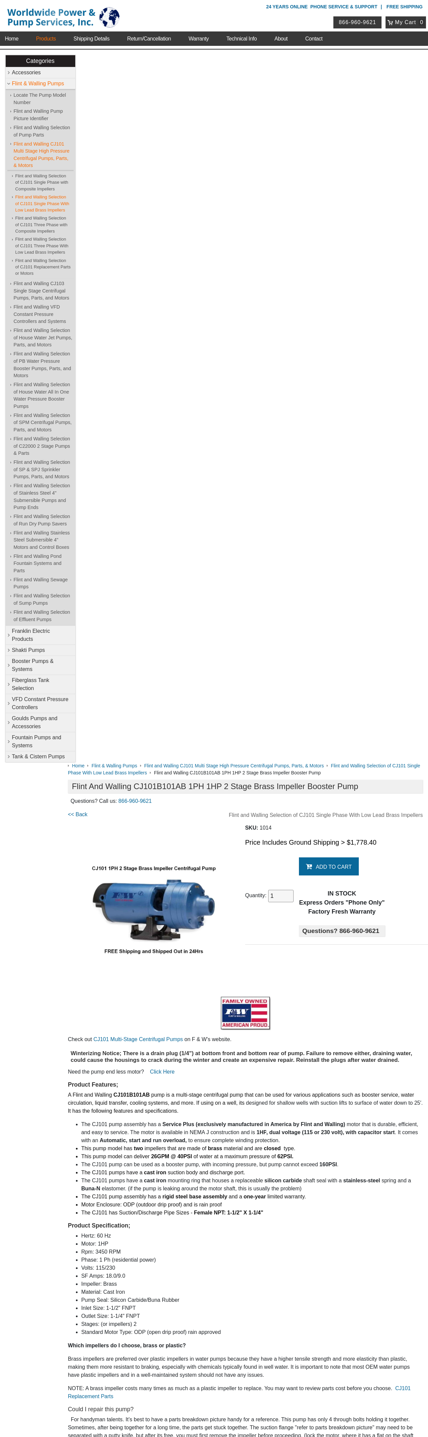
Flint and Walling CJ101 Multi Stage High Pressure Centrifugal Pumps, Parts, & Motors (42, 154)
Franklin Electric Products (31, 635)
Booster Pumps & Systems (33, 665)
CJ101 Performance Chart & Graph (123, 898)
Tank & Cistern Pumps (38, 757)
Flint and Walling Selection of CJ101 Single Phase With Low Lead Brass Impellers (42, 204)
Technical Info (241, 36)
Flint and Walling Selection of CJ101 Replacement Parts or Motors (43, 267)
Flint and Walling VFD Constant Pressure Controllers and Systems (40, 314)
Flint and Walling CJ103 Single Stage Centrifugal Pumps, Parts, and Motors (41, 291)
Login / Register (179, 1336)
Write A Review (398, 995)
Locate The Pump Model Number (40, 98)
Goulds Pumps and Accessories (35, 723)
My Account (177, 1327)
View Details (250, 1168)
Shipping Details (92, 36)
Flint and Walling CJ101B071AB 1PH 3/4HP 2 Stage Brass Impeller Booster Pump (249, 1129)
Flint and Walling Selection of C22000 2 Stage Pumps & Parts (42, 446)
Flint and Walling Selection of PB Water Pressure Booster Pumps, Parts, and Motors (42, 364)
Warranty (199, 36)
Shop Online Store (186, 1210)
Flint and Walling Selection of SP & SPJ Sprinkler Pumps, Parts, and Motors (42, 470)
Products (46, 36)
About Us (67, 1210)
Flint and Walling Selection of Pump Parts (42, 131)
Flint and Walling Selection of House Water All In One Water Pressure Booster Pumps (42, 395)
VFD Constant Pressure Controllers (40, 703)
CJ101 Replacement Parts (113, 687)
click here (281, 820)
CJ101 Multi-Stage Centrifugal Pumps (151, 324)
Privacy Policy (182, 1403)
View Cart (173, 1344)
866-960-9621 (358, 21)
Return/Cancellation (149, 36)
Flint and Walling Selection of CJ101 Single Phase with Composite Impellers (41, 182)
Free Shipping (405, 6)
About (281, 36)
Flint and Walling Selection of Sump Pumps (42, 599)
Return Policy (177, 1353)
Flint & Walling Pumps (38, 83)
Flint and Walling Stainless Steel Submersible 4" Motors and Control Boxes (42, 540)
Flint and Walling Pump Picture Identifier (38, 115)
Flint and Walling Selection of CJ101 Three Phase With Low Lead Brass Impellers (42, 246)
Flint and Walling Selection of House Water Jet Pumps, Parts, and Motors (43, 338)
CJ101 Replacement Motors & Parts (215, 875)
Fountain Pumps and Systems (37, 742)
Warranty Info (70, 1254)
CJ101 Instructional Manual (113, 911)
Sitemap (64, 1228)
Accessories (26, 72)
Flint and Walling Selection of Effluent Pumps (42, 615)
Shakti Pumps (28, 650)
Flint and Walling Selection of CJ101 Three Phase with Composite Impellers (41, 225)
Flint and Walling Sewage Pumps (41, 583)
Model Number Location (109, 951)
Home (11, 36)
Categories (40, 61)
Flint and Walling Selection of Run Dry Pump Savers (42, 520)
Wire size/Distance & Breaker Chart (123, 925)
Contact (314, 36)
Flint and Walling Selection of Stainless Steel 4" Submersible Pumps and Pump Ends (42, 496)
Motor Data (94, 938)
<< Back (91, 107)
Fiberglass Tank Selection (30, 684)
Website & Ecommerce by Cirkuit (214, 1422)
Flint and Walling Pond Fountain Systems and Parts (38, 563)
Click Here (175, 363)
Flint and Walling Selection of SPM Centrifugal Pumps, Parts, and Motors (43, 422)
